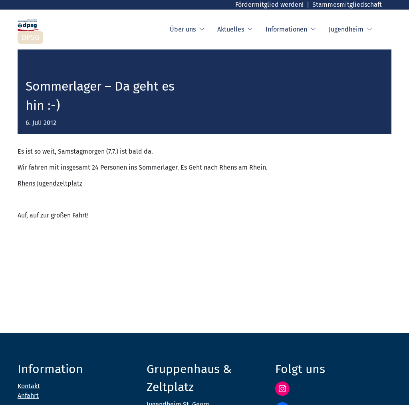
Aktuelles (235, 29)
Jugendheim (350, 29)
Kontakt (29, 386)
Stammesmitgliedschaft (347, 4)
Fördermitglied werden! (269, 4)
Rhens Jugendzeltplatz (50, 183)
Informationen (291, 29)
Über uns (187, 29)
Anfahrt (28, 395)
